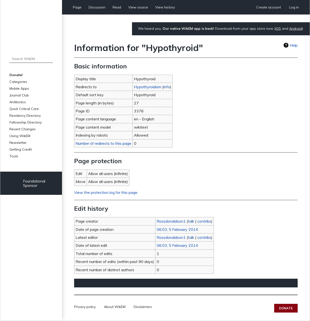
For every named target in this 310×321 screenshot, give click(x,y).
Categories (18, 82)
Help (294, 45)
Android (295, 28)
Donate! (16, 75)
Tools (13, 156)
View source (138, 7)
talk (191, 221)
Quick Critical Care (24, 109)
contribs (204, 221)
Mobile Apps (19, 88)
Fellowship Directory (25, 122)
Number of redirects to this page (103, 143)
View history (165, 7)
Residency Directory (25, 115)
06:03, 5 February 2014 (177, 229)
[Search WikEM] (31, 59)
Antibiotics (17, 102)
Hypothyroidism (147, 86)
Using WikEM (19, 136)
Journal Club (19, 95)
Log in (294, 7)
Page (77, 7)
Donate (286, 308)
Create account (268, 7)
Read (117, 7)
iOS (278, 28)
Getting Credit (20, 149)
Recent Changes (22, 129)
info (166, 86)
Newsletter (18, 142)
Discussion (97, 7)
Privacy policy (85, 307)
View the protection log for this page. (106, 192)
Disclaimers (143, 307)
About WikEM (114, 307)
